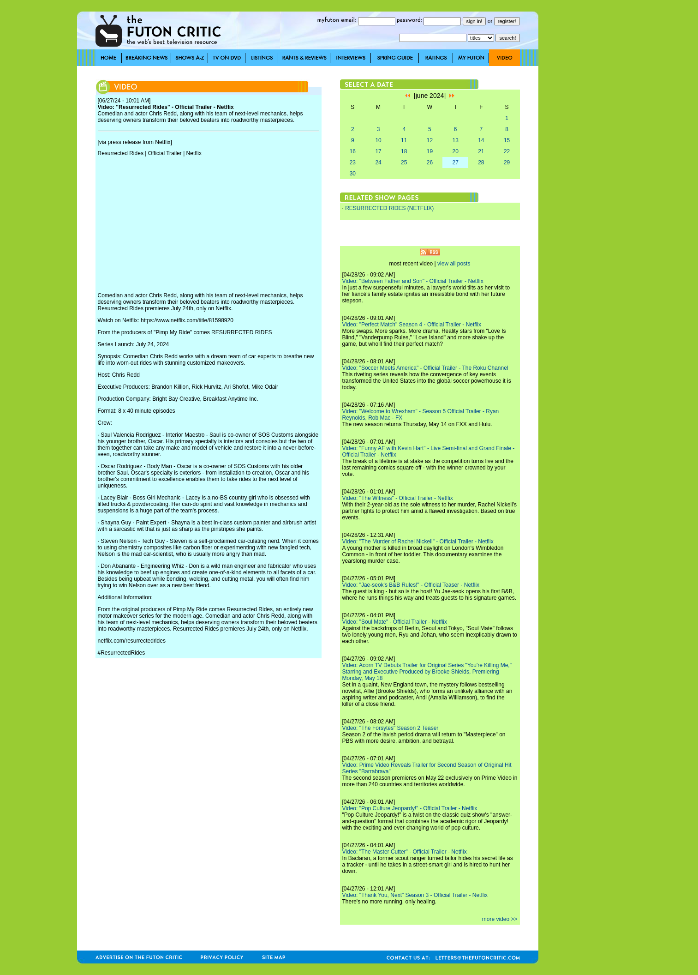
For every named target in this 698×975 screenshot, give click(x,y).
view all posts (453, 263)
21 (481, 151)
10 (378, 140)
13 (455, 140)
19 (430, 151)
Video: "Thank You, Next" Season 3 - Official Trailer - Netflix (415, 895)
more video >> (500, 919)
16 (353, 151)
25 (404, 162)
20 (455, 151)
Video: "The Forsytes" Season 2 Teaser (390, 728)
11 (404, 140)
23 (353, 162)
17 (378, 151)
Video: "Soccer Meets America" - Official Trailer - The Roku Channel (425, 368)
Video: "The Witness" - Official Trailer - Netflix (397, 498)
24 (378, 162)
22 (507, 151)
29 (507, 162)
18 (404, 151)
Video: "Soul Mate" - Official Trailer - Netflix (394, 622)
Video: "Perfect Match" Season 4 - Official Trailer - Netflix (412, 324)
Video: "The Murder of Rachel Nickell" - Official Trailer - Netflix (418, 541)
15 (507, 140)
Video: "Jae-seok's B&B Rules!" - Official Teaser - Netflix (411, 585)
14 (481, 140)
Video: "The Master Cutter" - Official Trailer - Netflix (404, 852)
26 (430, 162)
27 (455, 162)
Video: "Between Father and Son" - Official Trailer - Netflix (412, 281)
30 (353, 173)
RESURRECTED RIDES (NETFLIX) (389, 208)
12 (430, 140)
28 (481, 162)
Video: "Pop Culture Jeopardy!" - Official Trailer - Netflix (409, 808)
